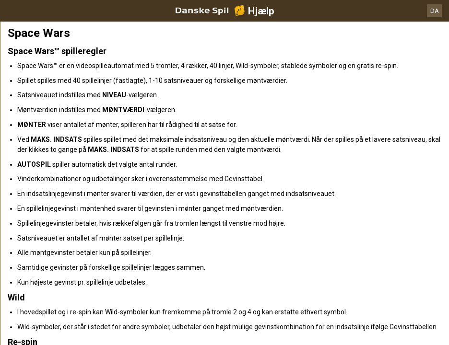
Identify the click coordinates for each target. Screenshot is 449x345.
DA (434, 10)
